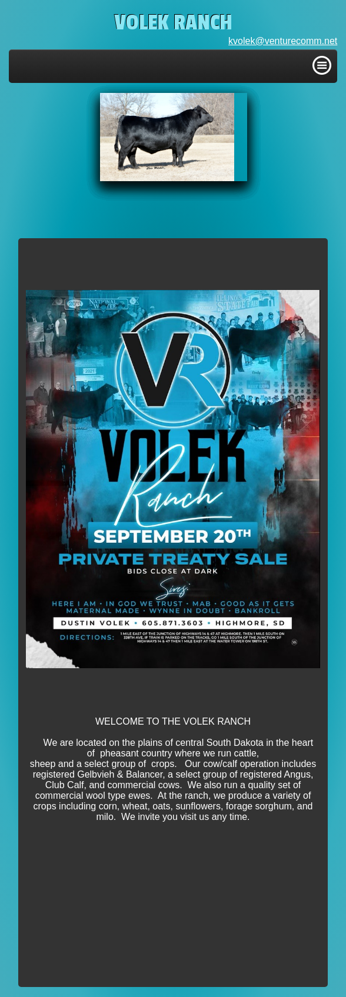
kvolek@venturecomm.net (282, 41)
